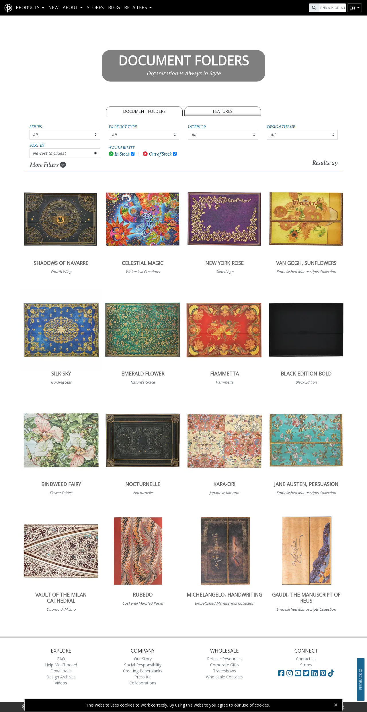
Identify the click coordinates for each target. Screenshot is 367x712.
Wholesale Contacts (224, 677)
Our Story (143, 658)
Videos (61, 683)
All (35, 135)
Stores (95, 8)
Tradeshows (224, 671)
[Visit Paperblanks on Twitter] (307, 673)
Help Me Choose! (61, 665)
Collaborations (142, 683)
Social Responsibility (142, 665)
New (53, 8)
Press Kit (142, 677)
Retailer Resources (224, 658)
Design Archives (61, 677)
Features (223, 111)
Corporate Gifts (224, 665)
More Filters (48, 165)
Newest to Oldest (49, 153)
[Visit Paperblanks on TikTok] (331, 673)
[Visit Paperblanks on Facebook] (281, 673)
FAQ (61, 658)
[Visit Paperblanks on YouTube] (299, 673)
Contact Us (306, 658)
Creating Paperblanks (142, 671)
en (353, 8)
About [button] (71, 8)
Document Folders (144, 111)
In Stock (119, 154)
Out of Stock (157, 154)
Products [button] (28, 8)
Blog (114, 8)
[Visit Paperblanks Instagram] (289, 673)
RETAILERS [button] (136, 8)
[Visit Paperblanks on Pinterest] (324, 673)
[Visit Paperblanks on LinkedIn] (315, 673)
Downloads (61, 671)
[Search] (332, 7)
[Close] (335, 705)
